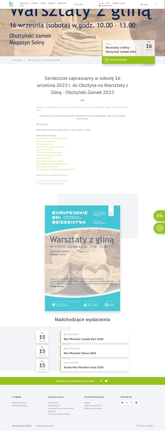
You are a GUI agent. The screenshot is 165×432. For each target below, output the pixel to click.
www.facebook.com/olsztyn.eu (49, 155)
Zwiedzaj (34, 3)
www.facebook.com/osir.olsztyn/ (50, 161)
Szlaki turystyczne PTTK (93, 406)
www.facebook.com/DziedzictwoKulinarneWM (55, 169)
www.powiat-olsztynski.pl (47, 166)
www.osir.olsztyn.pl (44, 158)
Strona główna (17, 60)
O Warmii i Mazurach (19, 403)
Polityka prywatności (45, 426)
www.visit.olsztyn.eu (44, 149)
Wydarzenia (62, 3)
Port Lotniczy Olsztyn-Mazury (59, 414)
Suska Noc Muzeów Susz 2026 (84, 367)
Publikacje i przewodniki (93, 408)
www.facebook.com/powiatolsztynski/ (52, 164)
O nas (22, 6)
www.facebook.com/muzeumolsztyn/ (52, 138)
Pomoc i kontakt (145, 426)
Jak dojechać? (53, 403)
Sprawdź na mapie (116, 60)
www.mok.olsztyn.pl (44, 144)
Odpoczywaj (24, 3)
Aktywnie (51, 3)
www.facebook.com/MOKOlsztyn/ (50, 147)
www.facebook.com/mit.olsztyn (49, 152)
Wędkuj (87, 403)
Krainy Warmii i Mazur (19, 406)
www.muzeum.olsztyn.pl (46, 141)
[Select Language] (148, 4)
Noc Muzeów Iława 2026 (80, 353)
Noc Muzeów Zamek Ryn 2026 (83, 339)
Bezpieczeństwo (54, 406)
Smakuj (43, 3)
